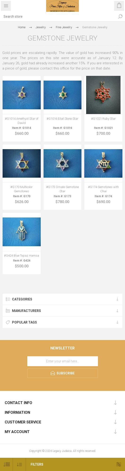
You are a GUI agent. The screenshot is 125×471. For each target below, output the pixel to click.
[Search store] (58, 16)
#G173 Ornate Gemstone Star (62, 189)
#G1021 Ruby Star (103, 118)
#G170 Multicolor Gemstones (21, 189)
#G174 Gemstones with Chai (103, 189)
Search (120, 16)
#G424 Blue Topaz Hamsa (21, 255)
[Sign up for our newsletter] (62, 361)
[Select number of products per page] (6, 464)
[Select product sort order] (19, 464)
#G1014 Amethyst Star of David (21, 121)
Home (21, 27)
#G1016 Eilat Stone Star (62, 118)
